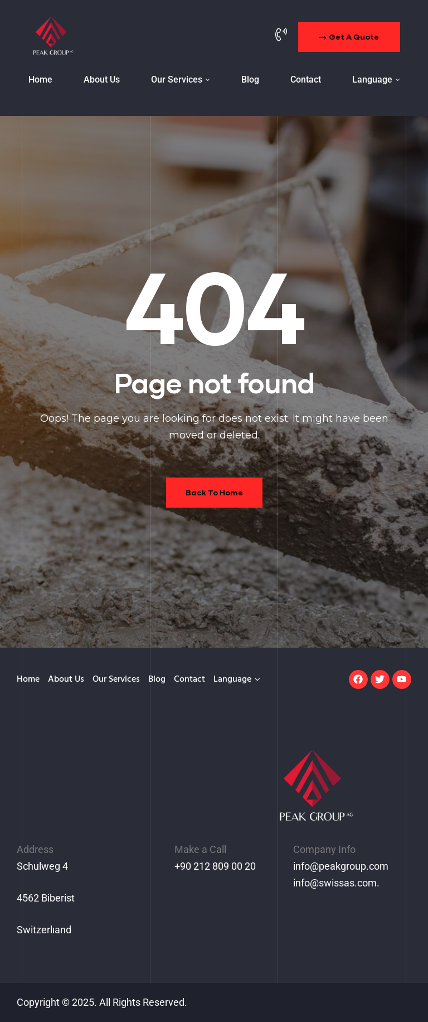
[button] (349, 37)
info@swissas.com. (336, 883)
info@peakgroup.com (340, 866)
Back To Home (214, 492)
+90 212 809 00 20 (215, 866)
